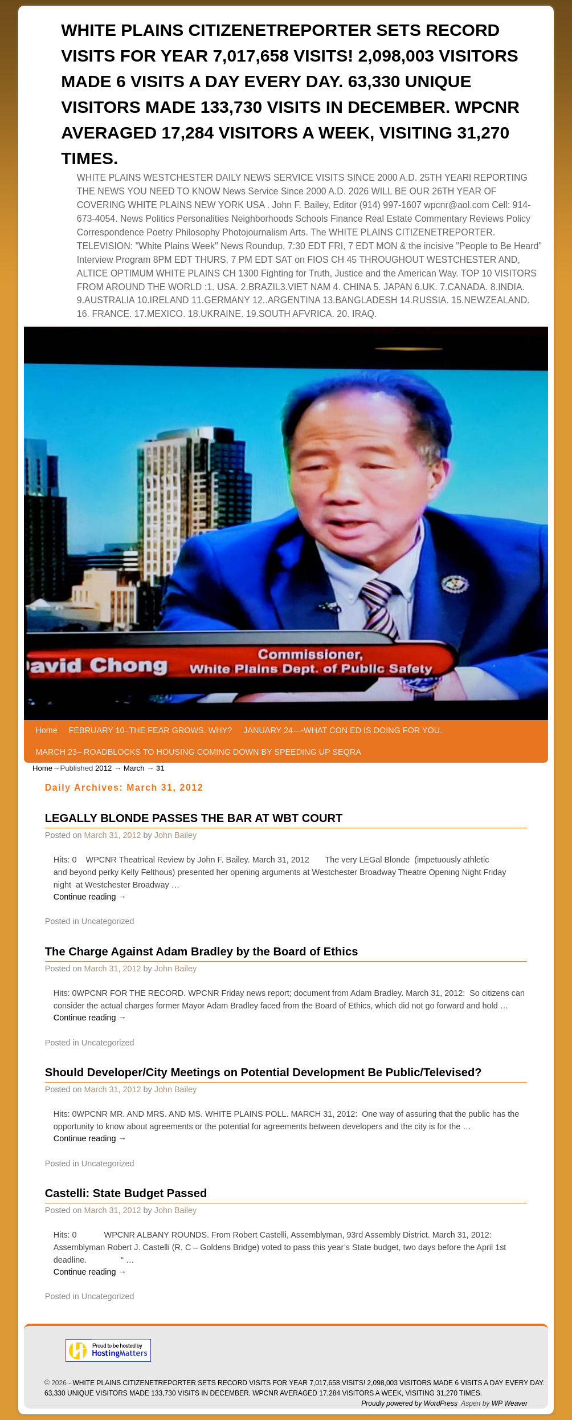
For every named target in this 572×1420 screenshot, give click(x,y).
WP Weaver (510, 1403)
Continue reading (90, 896)
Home (46, 730)
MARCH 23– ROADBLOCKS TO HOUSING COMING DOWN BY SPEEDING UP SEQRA (198, 751)
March (134, 768)
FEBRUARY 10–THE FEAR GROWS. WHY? (150, 730)
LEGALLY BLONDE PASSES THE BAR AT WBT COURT (194, 818)
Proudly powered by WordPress (409, 1403)
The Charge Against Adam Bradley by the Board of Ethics (201, 951)
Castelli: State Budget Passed (126, 1193)
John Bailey (175, 835)
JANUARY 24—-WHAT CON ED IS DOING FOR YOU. (342, 730)
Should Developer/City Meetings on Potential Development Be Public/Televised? (263, 1072)
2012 (103, 768)
